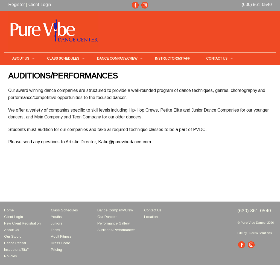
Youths (56, 217)
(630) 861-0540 (257, 4)
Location (151, 217)
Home (9, 210)
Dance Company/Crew (115, 210)
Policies (10, 256)
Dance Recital (15, 243)
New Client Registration (22, 223)
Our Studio (13, 236)
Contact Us (217, 58)
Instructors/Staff (16, 249)
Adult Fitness (61, 236)
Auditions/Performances (116, 230)
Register (16, 4)
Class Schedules (64, 210)
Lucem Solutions (260, 233)
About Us (11, 230)
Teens (55, 230)
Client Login (39, 4)
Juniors (56, 223)
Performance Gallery (113, 223)
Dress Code (60, 243)
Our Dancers (107, 217)
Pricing (56, 249)
